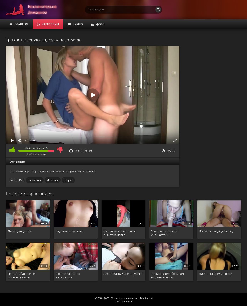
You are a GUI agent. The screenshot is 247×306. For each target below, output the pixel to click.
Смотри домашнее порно (35, 9)
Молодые (53, 180)
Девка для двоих (20, 231)
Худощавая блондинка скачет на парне (119, 232)
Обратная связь (123, 300)
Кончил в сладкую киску (216, 231)
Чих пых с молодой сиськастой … (164, 232)
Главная (19, 24)
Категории (48, 24)
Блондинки (35, 180)
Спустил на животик (70, 231)
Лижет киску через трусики (122, 273)
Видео (75, 24)
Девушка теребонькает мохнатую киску (167, 275)
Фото (97, 24)
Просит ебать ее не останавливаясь (21, 275)
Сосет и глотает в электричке (68, 275)
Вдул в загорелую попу (215, 273)
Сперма (68, 180)
